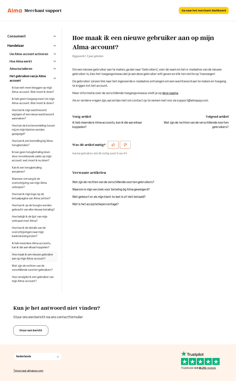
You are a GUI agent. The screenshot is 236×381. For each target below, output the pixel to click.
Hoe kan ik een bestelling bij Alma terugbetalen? (32, 143)
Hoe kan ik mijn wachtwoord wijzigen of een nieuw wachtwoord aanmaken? (33, 114)
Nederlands (37, 356)
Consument (16, 36)
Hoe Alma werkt (21, 61)
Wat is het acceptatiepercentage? (95, 204)
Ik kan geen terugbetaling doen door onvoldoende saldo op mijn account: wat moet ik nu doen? (31, 156)
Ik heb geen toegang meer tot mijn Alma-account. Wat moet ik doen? (33, 101)
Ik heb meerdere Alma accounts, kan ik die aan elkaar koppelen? (31, 245)
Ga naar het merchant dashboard (204, 10)
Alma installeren (21, 69)
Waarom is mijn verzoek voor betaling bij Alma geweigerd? (111, 189)
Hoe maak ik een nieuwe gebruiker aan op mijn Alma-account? (32, 256)
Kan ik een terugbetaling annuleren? (27, 169)
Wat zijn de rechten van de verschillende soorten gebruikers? (113, 182)
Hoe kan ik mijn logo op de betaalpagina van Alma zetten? (31, 196)
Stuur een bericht (30, 330)
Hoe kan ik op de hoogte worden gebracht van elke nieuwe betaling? (33, 207)
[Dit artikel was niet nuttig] (125, 145)
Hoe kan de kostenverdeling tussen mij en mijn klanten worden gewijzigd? (33, 130)
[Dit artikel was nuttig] (113, 145)
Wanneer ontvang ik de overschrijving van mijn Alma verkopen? (29, 183)
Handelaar (15, 45)
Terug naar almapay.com (28, 370)
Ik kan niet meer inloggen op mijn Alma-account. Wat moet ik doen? (33, 90)
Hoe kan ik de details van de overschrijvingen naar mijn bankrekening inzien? (29, 232)
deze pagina (170, 93)
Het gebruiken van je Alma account (28, 78)
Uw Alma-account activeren (29, 54)
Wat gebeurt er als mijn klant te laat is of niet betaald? (108, 197)
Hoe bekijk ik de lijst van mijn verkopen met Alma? (29, 218)
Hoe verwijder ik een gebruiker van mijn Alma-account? (33, 279)
